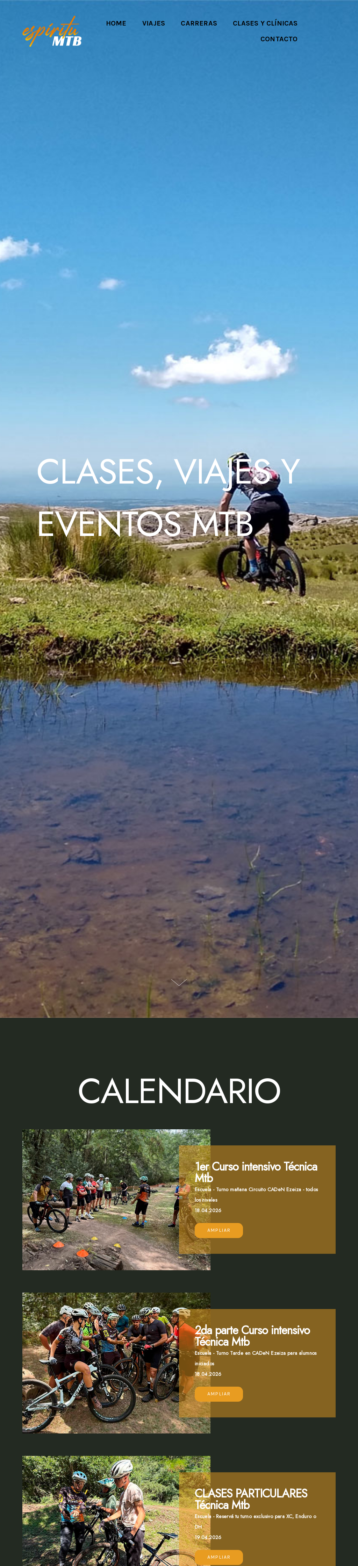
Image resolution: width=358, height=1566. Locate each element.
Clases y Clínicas (265, 23)
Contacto (279, 39)
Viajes (153, 23)
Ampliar (219, 1231)
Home (116, 23)
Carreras (199, 23)
